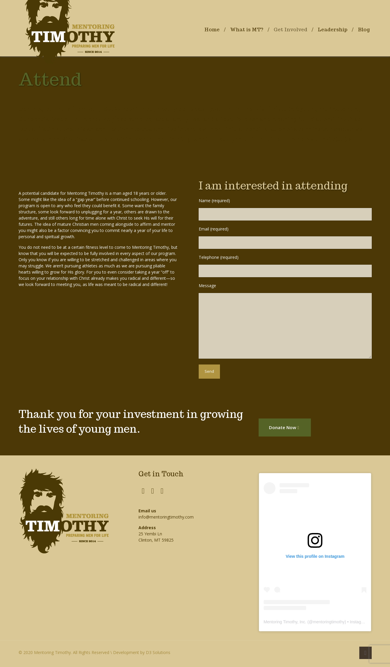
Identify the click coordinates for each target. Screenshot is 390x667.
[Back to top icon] (365, 653)
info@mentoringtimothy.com (166, 517)
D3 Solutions (158, 652)
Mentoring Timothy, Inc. (285, 621)
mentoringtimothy (329, 621)
